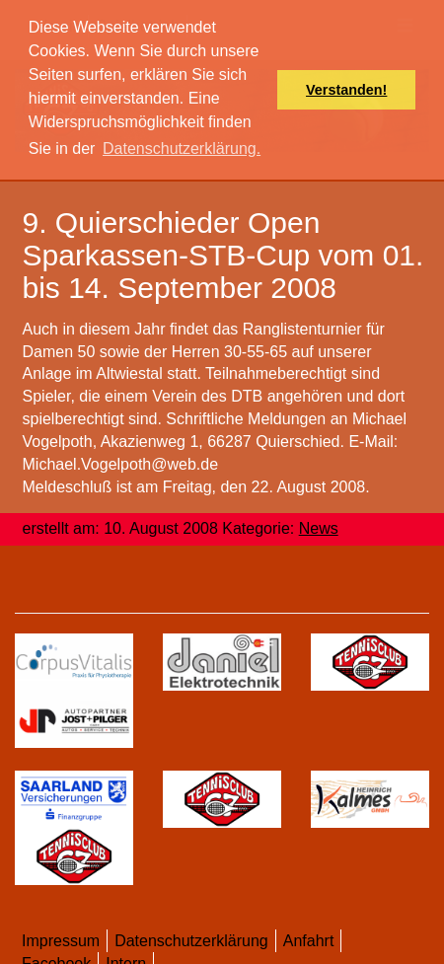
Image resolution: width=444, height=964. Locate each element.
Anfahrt (308, 940)
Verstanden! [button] (346, 90)
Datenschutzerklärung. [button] (181, 148)
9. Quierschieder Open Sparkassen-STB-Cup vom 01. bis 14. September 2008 (223, 255)
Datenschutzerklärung (191, 940)
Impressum (61, 940)
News (318, 528)
